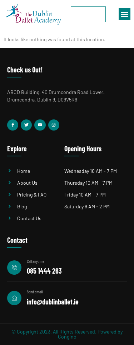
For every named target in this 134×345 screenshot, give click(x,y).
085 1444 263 (44, 270)
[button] (124, 14)
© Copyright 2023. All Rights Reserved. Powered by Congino (67, 334)
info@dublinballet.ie (53, 301)
